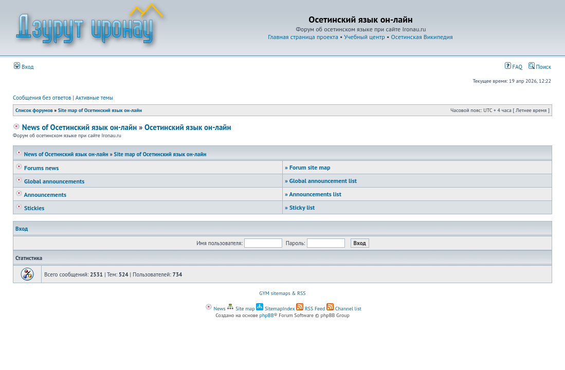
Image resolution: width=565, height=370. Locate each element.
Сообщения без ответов (42, 97)
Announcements (40, 194)
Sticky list (300, 207)
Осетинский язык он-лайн (187, 127)
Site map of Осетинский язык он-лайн (100, 110)
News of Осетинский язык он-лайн (75, 127)
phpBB (267, 315)
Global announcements (49, 181)
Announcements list (313, 194)
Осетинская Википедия (422, 37)
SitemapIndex (275, 308)
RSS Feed (310, 308)
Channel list (343, 308)
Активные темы (94, 97)
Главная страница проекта (303, 37)
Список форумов (34, 110)
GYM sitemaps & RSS (282, 293)
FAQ (513, 66)
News (215, 308)
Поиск (539, 66)
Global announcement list (321, 180)
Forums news (37, 168)
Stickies (29, 208)
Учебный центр (364, 37)
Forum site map (307, 167)
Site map (240, 308)
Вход (24, 66)
